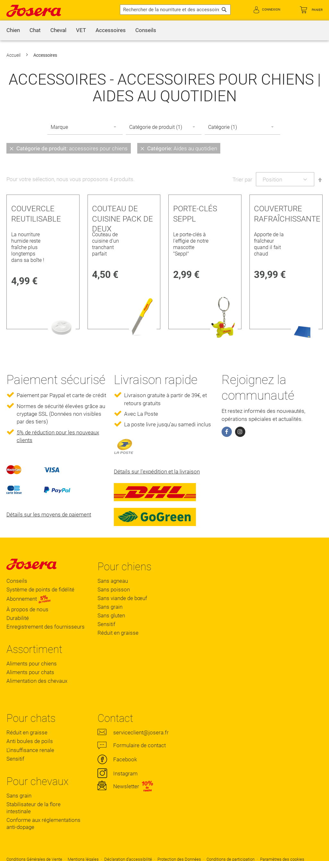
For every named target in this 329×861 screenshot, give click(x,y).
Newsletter (126, 786)
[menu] (164, 30)
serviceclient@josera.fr (141, 732)
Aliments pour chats (30, 672)
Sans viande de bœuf (122, 598)
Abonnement (28, 599)
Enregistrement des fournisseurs (45, 626)
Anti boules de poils (29, 741)
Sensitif (106, 624)
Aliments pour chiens (31, 663)
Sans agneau (112, 581)
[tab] (164, 148)
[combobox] (175, 9)
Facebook (125, 759)
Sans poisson (113, 589)
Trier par (242, 179)
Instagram (125, 773)
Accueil (13, 55)
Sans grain (109, 607)
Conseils (16, 581)
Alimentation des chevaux (36, 681)
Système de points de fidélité (40, 589)
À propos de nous (27, 609)
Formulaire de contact (139, 745)
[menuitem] (13, 30)
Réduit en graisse (118, 633)
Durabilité (17, 618)
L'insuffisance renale (30, 750)
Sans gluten (111, 615)
